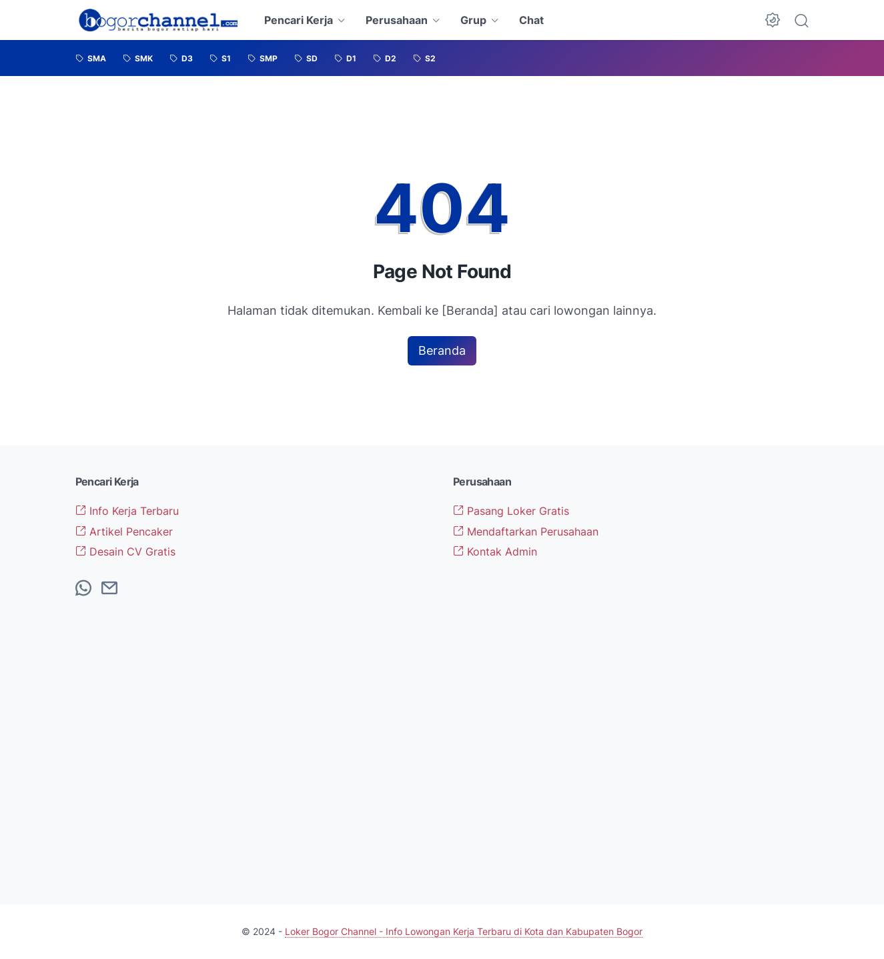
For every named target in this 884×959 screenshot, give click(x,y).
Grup (473, 20)
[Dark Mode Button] (773, 20)
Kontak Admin (495, 551)
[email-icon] (109, 589)
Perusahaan (397, 20)
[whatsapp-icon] (83, 589)
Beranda (442, 350)
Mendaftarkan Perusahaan (525, 531)
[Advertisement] (725, 675)
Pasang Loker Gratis (511, 511)
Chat (531, 20)
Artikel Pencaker (124, 531)
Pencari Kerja (298, 20)
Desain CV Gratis (125, 551)
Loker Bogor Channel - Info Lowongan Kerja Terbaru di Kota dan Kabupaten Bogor (463, 931)
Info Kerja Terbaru (127, 511)
